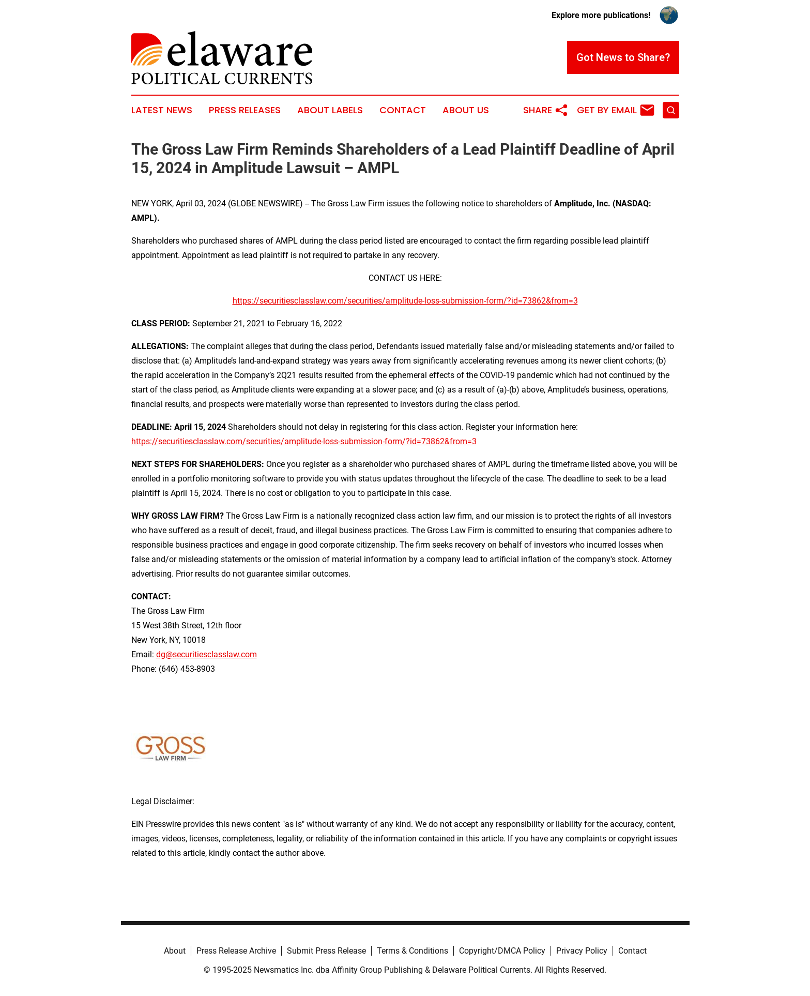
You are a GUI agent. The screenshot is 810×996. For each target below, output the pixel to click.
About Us (465, 110)
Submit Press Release (326, 951)
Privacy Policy (581, 951)
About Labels (330, 110)
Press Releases (245, 110)
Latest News (161, 110)
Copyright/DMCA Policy (502, 951)
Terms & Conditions (412, 951)
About (175, 951)
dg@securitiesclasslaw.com (206, 654)
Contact (402, 110)
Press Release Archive (236, 951)
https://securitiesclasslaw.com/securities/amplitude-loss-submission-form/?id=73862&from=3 (405, 301)
